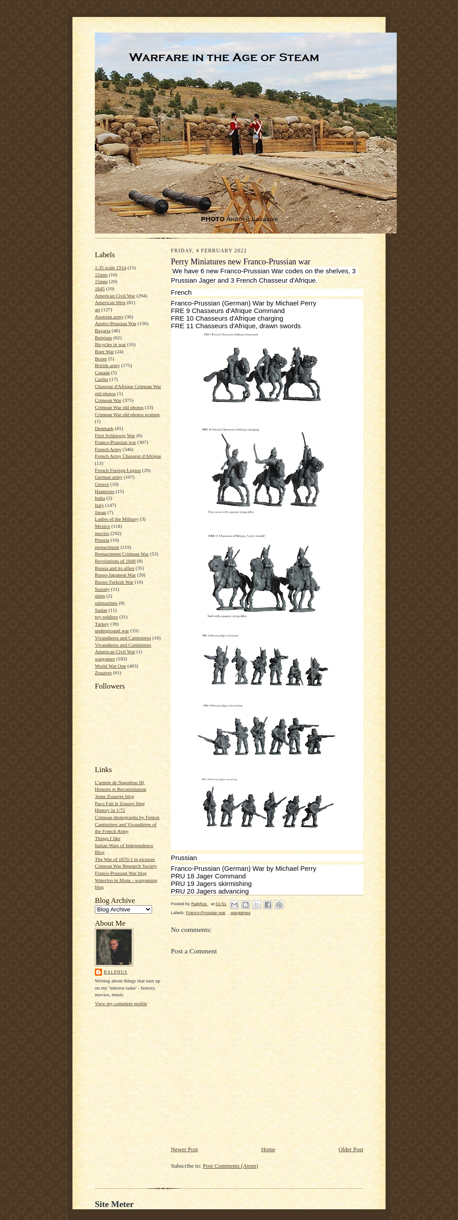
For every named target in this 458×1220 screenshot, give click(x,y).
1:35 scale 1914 (110, 267)
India (100, 498)
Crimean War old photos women (127, 414)
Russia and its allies (114, 568)
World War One (110, 665)
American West (110, 302)
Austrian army (109, 316)
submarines (106, 603)
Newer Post (184, 1149)
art (97, 309)
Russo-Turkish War (114, 582)
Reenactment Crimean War (122, 553)
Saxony (102, 589)
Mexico (102, 526)
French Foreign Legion (118, 470)
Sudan (101, 610)
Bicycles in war (110, 344)
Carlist (101, 379)
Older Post (351, 1149)
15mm (101, 281)
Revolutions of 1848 (115, 561)
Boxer (101, 358)
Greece (102, 484)
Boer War (104, 351)
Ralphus (115, 971)
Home (268, 1149)
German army (109, 477)
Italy (99, 505)
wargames (105, 658)
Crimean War (108, 400)
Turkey (102, 624)
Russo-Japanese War (115, 574)
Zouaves (103, 672)
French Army (108, 449)
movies (102, 533)
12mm (101, 274)
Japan (100, 512)
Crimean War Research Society (126, 866)
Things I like (107, 838)
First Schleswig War (115, 435)
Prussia (102, 540)
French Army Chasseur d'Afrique (128, 456)
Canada (102, 372)
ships (100, 595)
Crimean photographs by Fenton (127, 817)
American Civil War (115, 295)
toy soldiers (106, 616)
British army (107, 365)
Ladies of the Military (117, 519)
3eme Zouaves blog (114, 796)
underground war (112, 630)
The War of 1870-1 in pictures (125, 859)
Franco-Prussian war (115, 442)
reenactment (107, 547)
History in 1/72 (110, 810)
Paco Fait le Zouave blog (120, 803)
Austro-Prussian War (115, 323)
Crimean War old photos (119, 407)
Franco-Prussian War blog (121, 873)
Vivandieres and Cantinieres (123, 637)
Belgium (103, 337)
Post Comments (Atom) (231, 1165)
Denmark (104, 428)
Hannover (104, 491)
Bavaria (102, 330)
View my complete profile (121, 1003)
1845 (100, 288)
